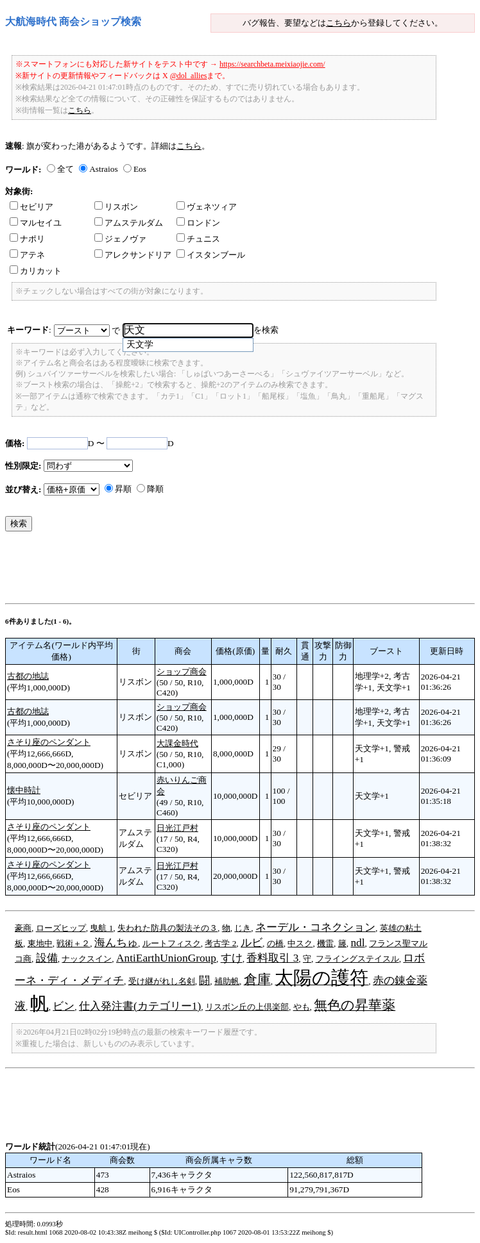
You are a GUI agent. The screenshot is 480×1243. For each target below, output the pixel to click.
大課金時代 (177, 743)
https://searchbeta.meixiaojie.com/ (272, 64)
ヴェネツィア (206, 207)
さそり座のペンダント (48, 742)
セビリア (31, 207)
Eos (139, 169)
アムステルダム (128, 223)
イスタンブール (210, 255)
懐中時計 (23, 790)
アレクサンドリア (132, 255)
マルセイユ (36, 223)
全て (65, 169)
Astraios (103, 169)
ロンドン (198, 223)
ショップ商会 (182, 671)
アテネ (27, 255)
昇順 (123, 489)
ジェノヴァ (120, 239)
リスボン (116, 207)
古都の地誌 (28, 676)
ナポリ (27, 239)
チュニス (198, 239)
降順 (155, 489)
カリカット (36, 271)
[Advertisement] (238, 570)
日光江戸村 (177, 828)
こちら (338, 23)
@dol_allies (188, 75)
